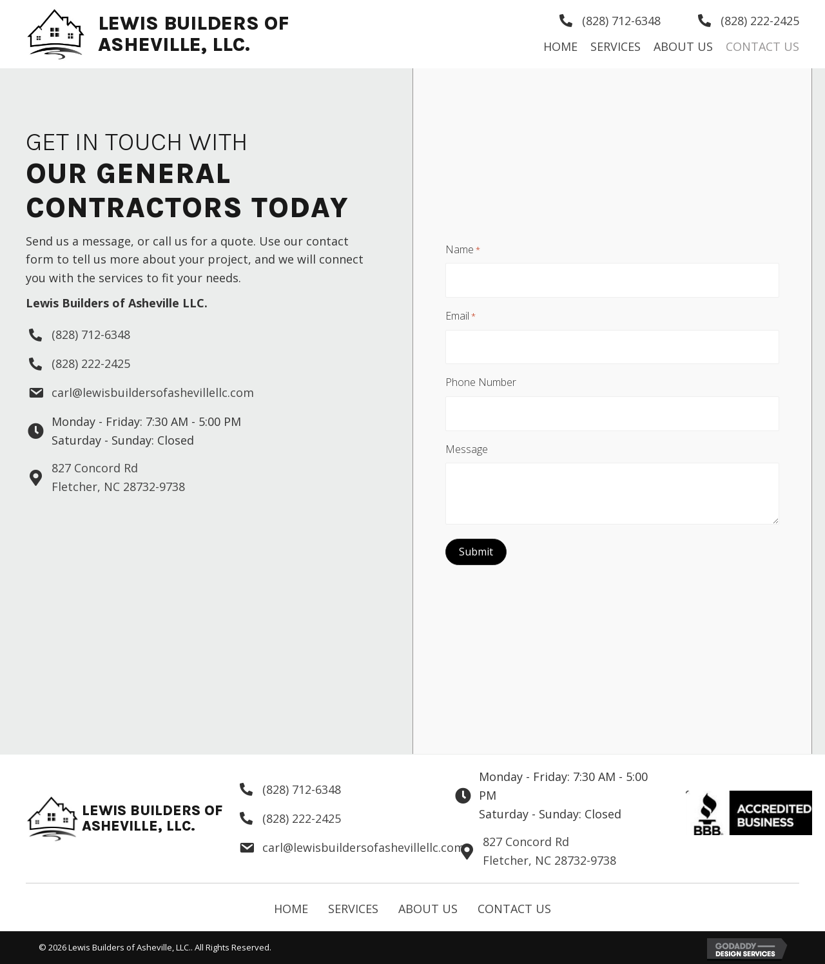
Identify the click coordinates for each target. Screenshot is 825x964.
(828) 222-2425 (760, 20)
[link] (560, 47)
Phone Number (480, 380)
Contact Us (514, 908)
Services (353, 908)
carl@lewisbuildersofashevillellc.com (153, 392)
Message (466, 443)
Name (462, 255)
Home (291, 908)
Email (460, 318)
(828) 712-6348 (621, 20)
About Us (428, 908)
